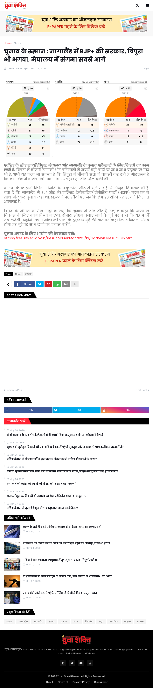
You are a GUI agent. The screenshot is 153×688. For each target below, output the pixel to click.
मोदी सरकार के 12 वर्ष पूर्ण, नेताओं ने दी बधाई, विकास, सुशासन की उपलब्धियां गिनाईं (55, 435)
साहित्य (127, 621)
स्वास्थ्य (140, 621)
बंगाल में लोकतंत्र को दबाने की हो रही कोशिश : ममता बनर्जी (41, 484)
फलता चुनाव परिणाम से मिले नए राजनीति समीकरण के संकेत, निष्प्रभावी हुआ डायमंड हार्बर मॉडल (62, 471)
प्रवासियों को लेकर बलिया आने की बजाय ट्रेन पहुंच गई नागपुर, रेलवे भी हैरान (66, 543)
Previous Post (14, 390)
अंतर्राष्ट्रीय (23, 621)
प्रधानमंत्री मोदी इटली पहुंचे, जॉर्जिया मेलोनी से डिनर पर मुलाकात (60, 593)
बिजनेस (89, 621)
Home (8, 43)
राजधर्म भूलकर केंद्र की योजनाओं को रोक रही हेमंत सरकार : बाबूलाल (46, 496)
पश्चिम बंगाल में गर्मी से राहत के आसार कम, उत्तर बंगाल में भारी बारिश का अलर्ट (67, 576)
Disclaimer (101, 682)
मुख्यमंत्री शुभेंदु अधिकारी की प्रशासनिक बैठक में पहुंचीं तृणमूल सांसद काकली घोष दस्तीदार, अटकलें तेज (65, 447)
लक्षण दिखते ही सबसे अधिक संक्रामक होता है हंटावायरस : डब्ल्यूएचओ (62, 527)
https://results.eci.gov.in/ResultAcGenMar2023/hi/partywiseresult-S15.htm (68, 238)
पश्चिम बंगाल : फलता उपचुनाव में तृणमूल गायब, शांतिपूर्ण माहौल (60, 560)
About (49, 682)
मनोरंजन (114, 621)
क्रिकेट (52, 621)
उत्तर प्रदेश (38, 621)
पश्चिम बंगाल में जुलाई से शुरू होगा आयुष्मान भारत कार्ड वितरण (43, 508)
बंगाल (76, 621)
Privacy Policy (81, 682)
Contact (63, 682)
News (17, 43)
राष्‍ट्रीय (28, 274)
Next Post (141, 390)
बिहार (101, 621)
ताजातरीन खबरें (16, 421)
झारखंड (64, 621)
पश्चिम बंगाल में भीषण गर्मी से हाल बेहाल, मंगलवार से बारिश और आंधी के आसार (52, 459)
